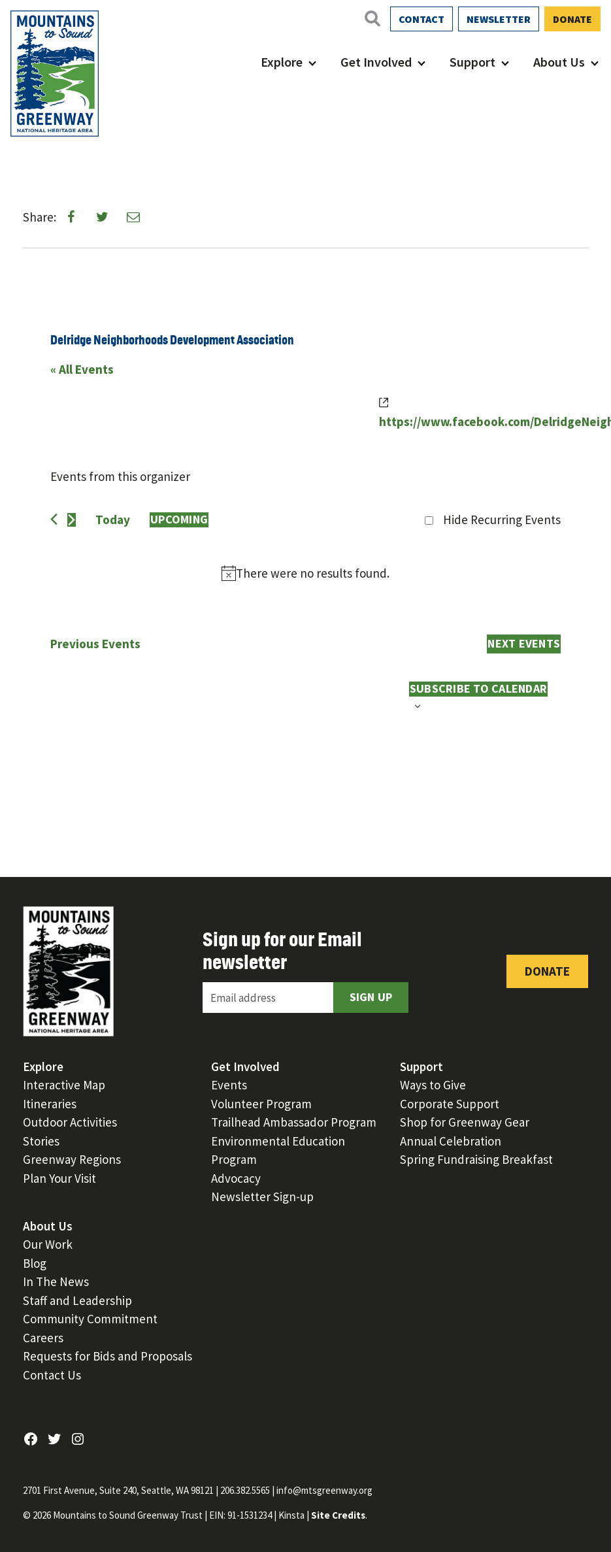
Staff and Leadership (77, 1300)
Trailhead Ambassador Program (293, 1122)
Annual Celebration (450, 1141)
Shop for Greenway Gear (464, 1122)
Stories (41, 1141)
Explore (282, 62)
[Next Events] (71, 520)
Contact (421, 18)
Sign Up (371, 996)
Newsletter (499, 18)
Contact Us (52, 1375)
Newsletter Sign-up (262, 1196)
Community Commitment (90, 1319)
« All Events (82, 369)
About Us (559, 62)
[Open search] (372, 18)
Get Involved (376, 62)
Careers (43, 1338)
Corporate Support (449, 1104)
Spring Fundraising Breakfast (476, 1159)
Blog (34, 1263)
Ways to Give (433, 1085)
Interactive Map (64, 1085)
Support (472, 62)
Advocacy (236, 1178)
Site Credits (338, 1515)
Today (112, 519)
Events (229, 1085)
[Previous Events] (54, 519)
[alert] (305, 573)
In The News (56, 1281)
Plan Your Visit (59, 1178)
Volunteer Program (261, 1104)
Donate (572, 18)
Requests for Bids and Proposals (107, 1356)
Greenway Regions (72, 1159)
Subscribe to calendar (478, 689)
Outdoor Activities (70, 1122)
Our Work (48, 1244)
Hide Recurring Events (502, 519)
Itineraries (49, 1104)
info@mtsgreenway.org (324, 1490)
